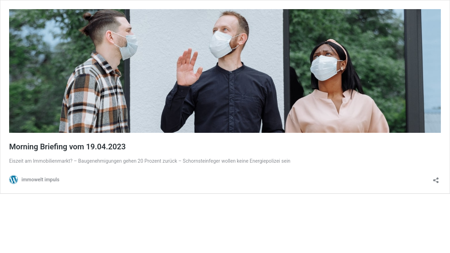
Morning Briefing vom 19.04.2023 (67, 146)
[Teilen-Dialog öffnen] (436, 178)
